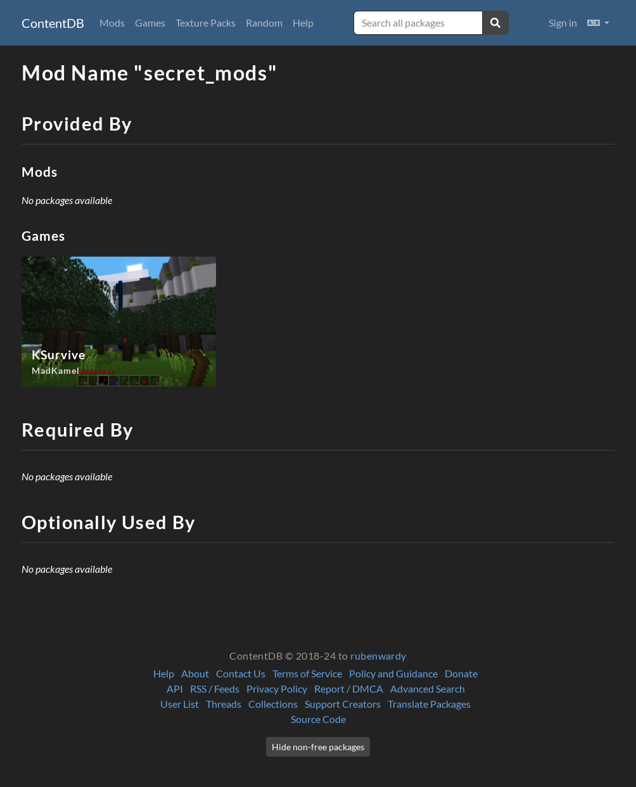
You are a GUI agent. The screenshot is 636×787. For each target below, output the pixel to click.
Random (264, 22)
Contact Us (240, 673)
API (175, 688)
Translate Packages (429, 704)
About (195, 673)
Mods (112, 22)
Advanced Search (427, 688)
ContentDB (53, 22)
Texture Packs (205, 22)
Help (303, 22)
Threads (223, 704)
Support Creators (343, 704)
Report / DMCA (348, 688)
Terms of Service (307, 673)
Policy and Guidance (393, 673)
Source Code (318, 719)
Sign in (563, 22)
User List (179, 704)
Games (150, 22)
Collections (273, 704)
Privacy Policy (276, 688)
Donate (461, 673)
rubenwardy (378, 655)
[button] (598, 22)
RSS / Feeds (214, 688)
